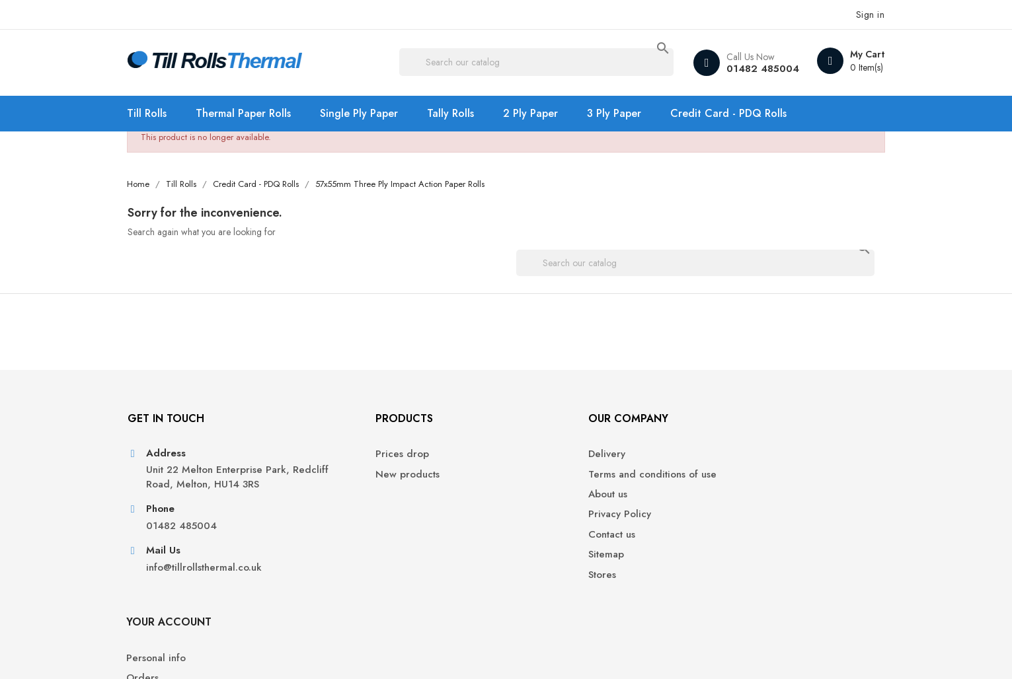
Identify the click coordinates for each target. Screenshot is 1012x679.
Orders (721, 480)
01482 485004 (749, 69)
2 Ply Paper (543, 113)
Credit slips (730, 501)
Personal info (734, 461)
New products (360, 480)
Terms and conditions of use (580, 480)
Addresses (728, 521)
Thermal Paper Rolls (255, 113)
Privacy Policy (547, 521)
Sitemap (534, 561)
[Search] (538, 63)
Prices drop (354, 461)
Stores (530, 581)
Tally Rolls (463, 113)
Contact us (539, 541)
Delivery (534, 461)
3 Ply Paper (627, 113)
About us (535, 501)
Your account (747, 424)
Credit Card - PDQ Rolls (741, 113)
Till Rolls (159, 113)
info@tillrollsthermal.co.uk (216, 589)
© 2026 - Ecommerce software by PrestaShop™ (240, 652)
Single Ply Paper (371, 113)
